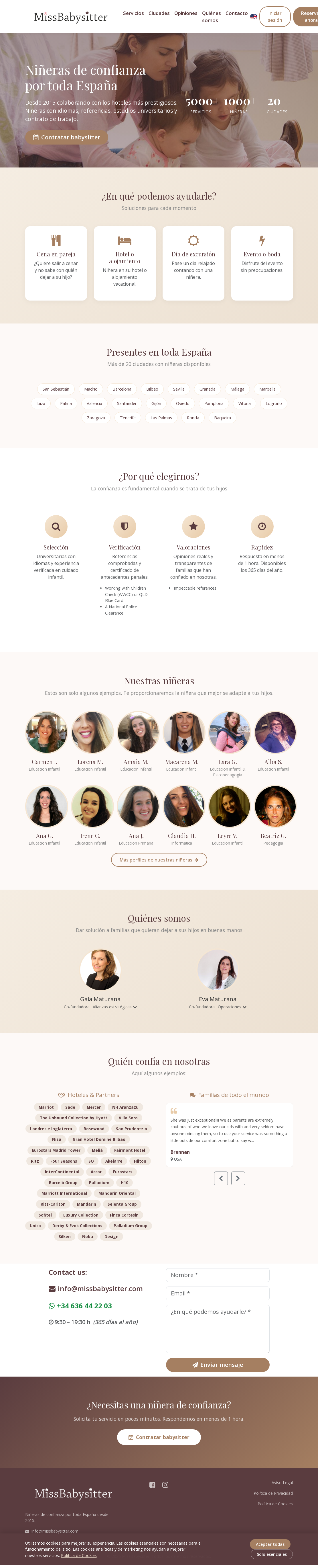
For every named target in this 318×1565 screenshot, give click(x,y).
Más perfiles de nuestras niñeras (159, 860)
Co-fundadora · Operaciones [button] (217, 1006)
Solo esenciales (272, 1554)
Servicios (133, 13)
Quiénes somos (211, 17)
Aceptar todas (270, 1544)
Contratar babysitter (66, 137)
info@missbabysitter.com (96, 1288)
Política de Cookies (275, 1503)
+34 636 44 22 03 (80, 1305)
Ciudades (159, 13)
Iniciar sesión (275, 16)
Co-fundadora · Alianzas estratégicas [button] (100, 1006)
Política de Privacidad (273, 1493)
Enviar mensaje (217, 1365)
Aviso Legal (282, 1482)
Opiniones (185, 13)
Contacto (237, 13)
